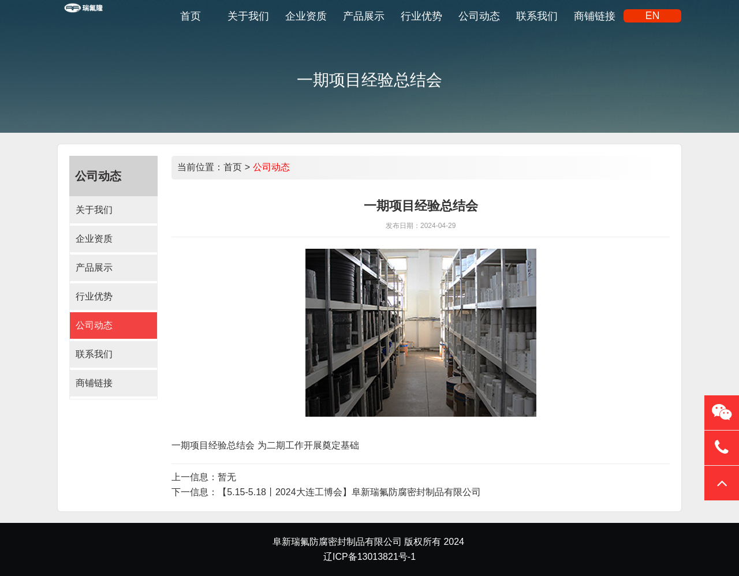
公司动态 (94, 325)
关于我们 (94, 210)
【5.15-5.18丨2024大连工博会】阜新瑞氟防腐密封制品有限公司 (349, 492)
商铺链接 (94, 383)
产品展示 (94, 267)
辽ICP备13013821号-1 (369, 557)
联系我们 (94, 354)
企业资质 (94, 239)
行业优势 (94, 296)
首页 (232, 167)
